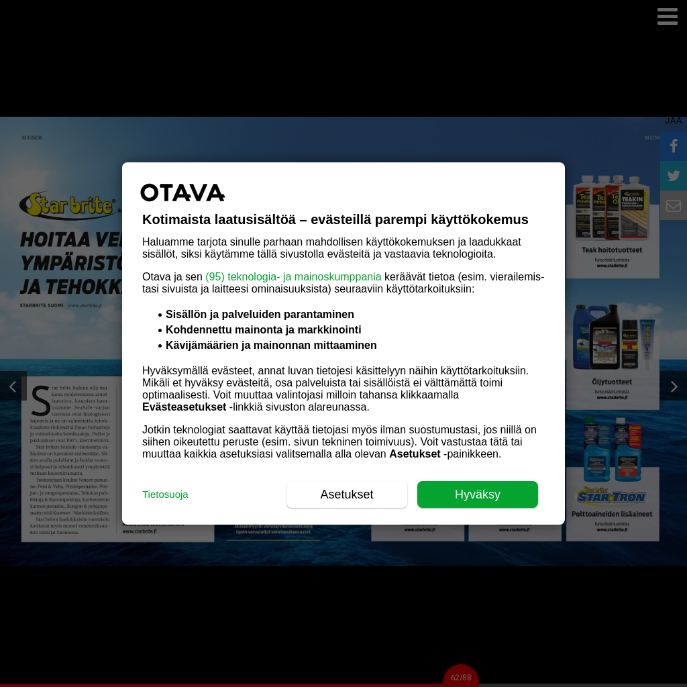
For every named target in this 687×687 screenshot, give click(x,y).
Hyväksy (477, 494)
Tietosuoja (165, 494)
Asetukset (346, 494)
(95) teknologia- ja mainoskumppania (293, 276)
